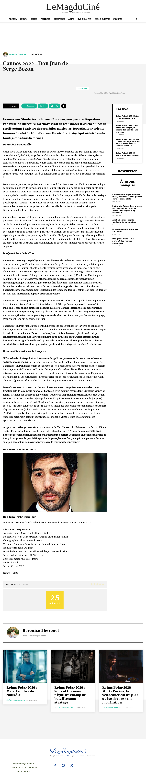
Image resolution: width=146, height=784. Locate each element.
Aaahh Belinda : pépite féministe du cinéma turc (124, 220)
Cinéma (23, 19)
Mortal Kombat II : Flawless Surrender (125, 230)
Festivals (45, 19)
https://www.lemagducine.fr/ (34, 635)
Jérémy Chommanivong (15, 700)
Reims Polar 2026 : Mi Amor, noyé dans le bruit (127, 154)
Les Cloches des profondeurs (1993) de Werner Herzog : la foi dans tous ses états (127, 196)
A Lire (71, 19)
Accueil (13, 19)
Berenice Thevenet (17, 54)
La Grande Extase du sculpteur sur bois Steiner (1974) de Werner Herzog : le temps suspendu (127, 209)
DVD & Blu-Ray (84, 19)
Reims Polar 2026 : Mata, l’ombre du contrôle (127, 117)
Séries (34, 19)
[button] (136, 19)
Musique (117, 19)
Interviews (59, 19)
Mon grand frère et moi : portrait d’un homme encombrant (123, 241)
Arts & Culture (102, 19)
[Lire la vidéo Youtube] (55, 482)
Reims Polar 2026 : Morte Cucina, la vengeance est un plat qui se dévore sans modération (128, 142)
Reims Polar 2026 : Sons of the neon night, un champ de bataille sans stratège (127, 128)
